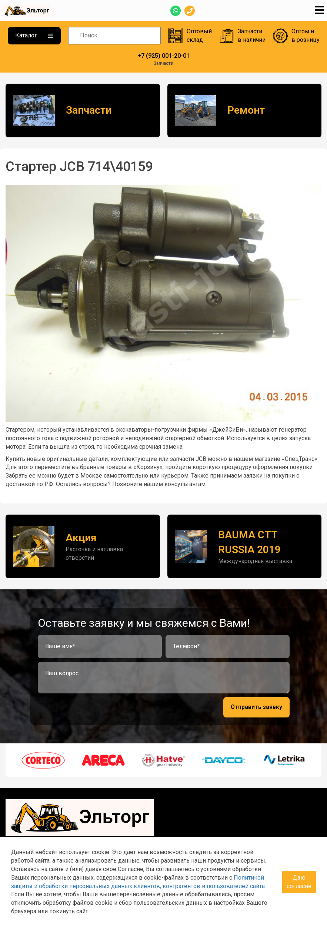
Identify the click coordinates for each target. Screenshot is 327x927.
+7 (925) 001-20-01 (163, 55)
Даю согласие (299, 882)
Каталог (34, 35)
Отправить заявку (256, 706)
